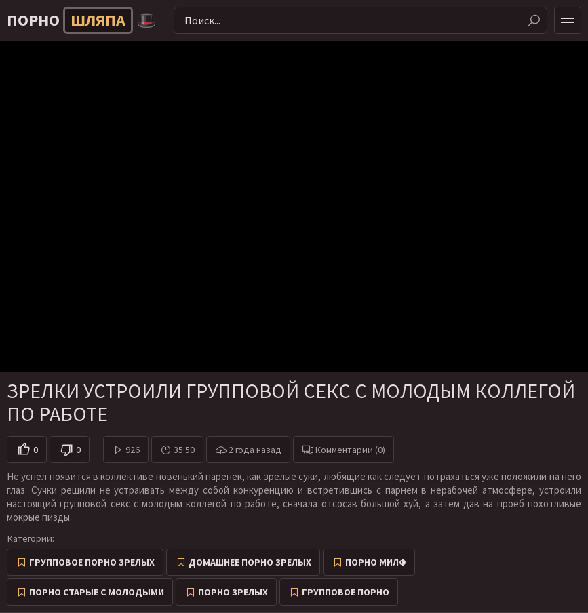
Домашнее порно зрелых (250, 562)
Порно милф (375, 562)
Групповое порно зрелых (92, 562)
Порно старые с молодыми (96, 592)
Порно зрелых (233, 592)
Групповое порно (345, 592)
